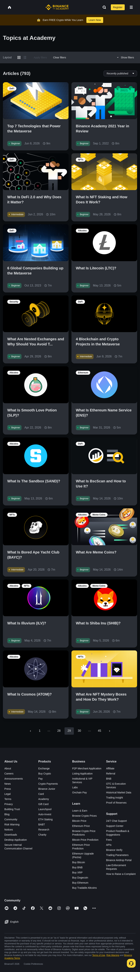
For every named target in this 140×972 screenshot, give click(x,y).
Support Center (114, 825)
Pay (40, 778)
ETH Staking (45, 819)
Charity (42, 834)
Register (117, 7)
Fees (109, 839)
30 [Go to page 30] (79, 730)
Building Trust (12, 809)
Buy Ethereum (80, 882)
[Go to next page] (109, 731)
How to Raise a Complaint (121, 874)
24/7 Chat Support (116, 820)
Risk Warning (12, 824)
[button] (131, 7)
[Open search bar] (103, 7)
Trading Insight (114, 797)
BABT (41, 824)
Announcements (13, 778)
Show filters (125, 57)
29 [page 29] (69, 730)
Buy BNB (77, 867)
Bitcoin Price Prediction (85, 839)
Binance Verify (114, 849)
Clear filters (59, 57)
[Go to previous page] (30, 731)
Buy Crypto (44, 773)
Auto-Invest (44, 814)
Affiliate (110, 768)
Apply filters (40, 57)
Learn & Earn (79, 810)
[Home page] (57, 7)
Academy (43, 799)
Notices (8, 829)
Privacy (8, 804)
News (7, 783)
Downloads (10, 834)
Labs (75, 787)
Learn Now (95, 20)
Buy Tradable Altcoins (84, 887)
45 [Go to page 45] (99, 730)
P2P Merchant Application (86, 768)
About (7, 768)
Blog (6, 814)
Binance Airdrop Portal (118, 860)
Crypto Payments (48, 783)
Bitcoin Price (79, 820)
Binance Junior (46, 788)
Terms (7, 799)
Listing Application (82, 773)
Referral (110, 773)
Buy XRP (77, 872)
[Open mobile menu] (131, 7)
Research (43, 829)
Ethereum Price (81, 825)
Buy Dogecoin (80, 877)
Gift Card (43, 804)
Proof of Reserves (116, 802)
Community (10, 819)
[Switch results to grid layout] (19, 57)
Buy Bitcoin (78, 862)
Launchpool (44, 809)
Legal (7, 793)
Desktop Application (15, 839)
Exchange (44, 768)
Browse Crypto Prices (84, 815)
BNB (108, 778)
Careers (8, 773)
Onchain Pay (79, 792)
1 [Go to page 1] (39, 730)
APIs (109, 844)
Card (41, 793)
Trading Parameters (117, 855)
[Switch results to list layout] (25, 57)
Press (7, 788)
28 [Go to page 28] (59, 730)
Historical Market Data (118, 792)
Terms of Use (98, 955)
